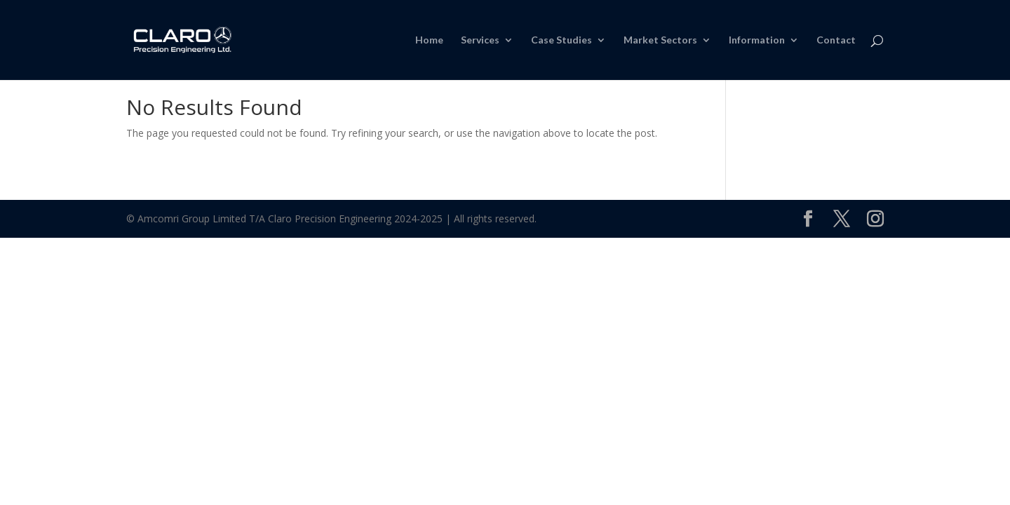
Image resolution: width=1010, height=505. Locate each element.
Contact (836, 40)
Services (480, 40)
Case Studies (561, 40)
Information (757, 40)
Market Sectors (660, 40)
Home (429, 40)
